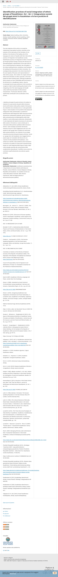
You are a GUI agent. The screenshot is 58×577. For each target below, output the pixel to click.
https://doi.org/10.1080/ (9, 289)
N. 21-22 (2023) (16, 5)
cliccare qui (13, 574)
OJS (4, 550)
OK (55, 573)
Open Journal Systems (8, 502)
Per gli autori (6, 513)
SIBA (8, 550)
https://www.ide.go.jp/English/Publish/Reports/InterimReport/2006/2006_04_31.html (24, 440)
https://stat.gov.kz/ (8, 259)
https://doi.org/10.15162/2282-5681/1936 (16, 31)
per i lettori (5, 511)
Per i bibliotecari (6, 516)
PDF (38, 53)
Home (4, 5)
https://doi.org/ (7, 236)
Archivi (9, 5)
